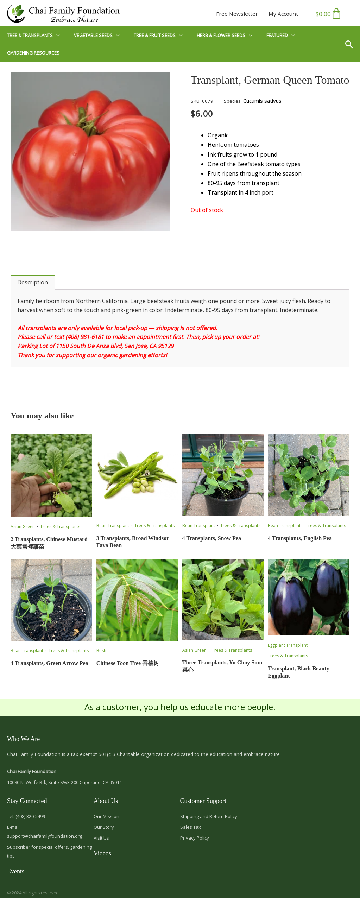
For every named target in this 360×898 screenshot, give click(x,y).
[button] (351, 44)
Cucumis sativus (262, 100)
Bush (101, 650)
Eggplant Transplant (288, 645)
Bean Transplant (112, 526)
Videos (102, 853)
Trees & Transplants (60, 527)
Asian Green (23, 527)
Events (15, 871)
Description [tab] (32, 282)
